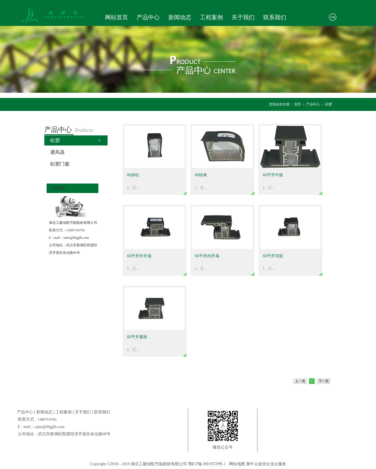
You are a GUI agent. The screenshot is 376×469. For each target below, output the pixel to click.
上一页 (300, 381)
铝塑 (328, 104)
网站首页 (116, 17)
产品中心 (313, 104)
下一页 (323, 381)
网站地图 (236, 464)
